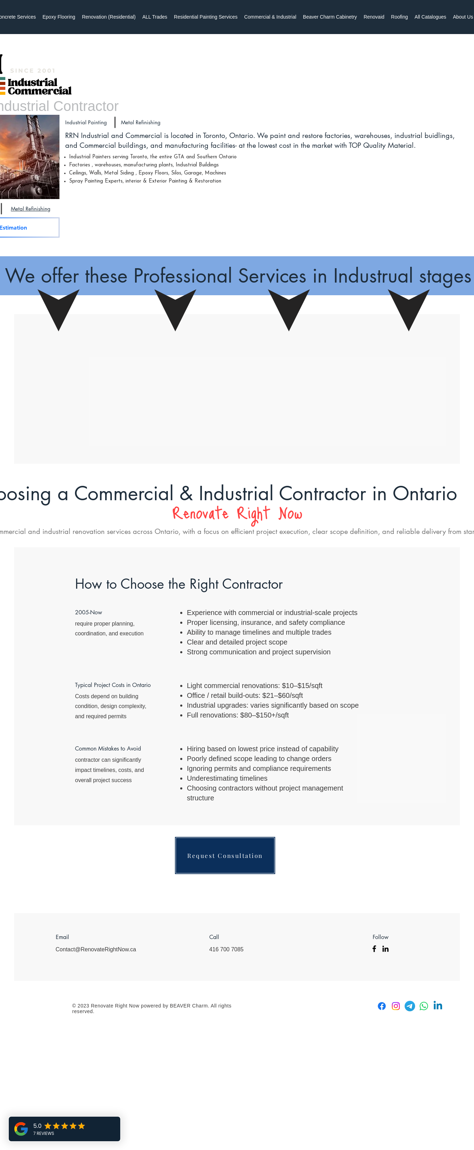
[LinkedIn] (385, 948)
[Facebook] (374, 948)
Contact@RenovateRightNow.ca (96, 949)
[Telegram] (410, 1006)
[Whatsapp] (424, 1006)
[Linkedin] (438, 1006)
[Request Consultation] (225, 855)
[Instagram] (396, 1006)
